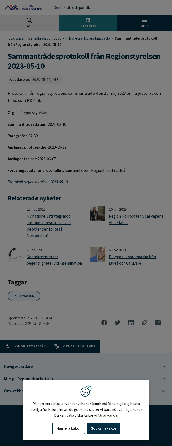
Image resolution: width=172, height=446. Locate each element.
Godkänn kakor (103, 428)
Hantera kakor (68, 428)
